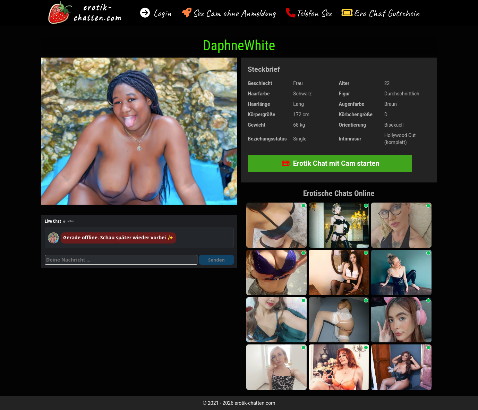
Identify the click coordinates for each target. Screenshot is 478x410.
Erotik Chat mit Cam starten (330, 163)
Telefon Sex (313, 13)
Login (161, 13)
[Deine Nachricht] (121, 260)
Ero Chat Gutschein (387, 13)
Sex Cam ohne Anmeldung (234, 13)
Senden (216, 260)
